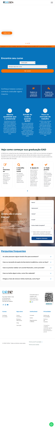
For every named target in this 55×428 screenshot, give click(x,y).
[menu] (52, 2)
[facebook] (3, 305)
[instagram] (5, 305)
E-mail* (33, 219)
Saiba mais (7, 33)
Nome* (33, 202)
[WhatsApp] (51, 424)
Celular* (34, 214)
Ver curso (27, 71)
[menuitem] (7, 316)
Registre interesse (41, 238)
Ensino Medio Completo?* (38, 225)
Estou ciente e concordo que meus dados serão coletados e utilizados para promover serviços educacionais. (42, 233)
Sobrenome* (35, 208)
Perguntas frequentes (13, 251)
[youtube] (8, 305)
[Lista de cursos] (27, 66)
